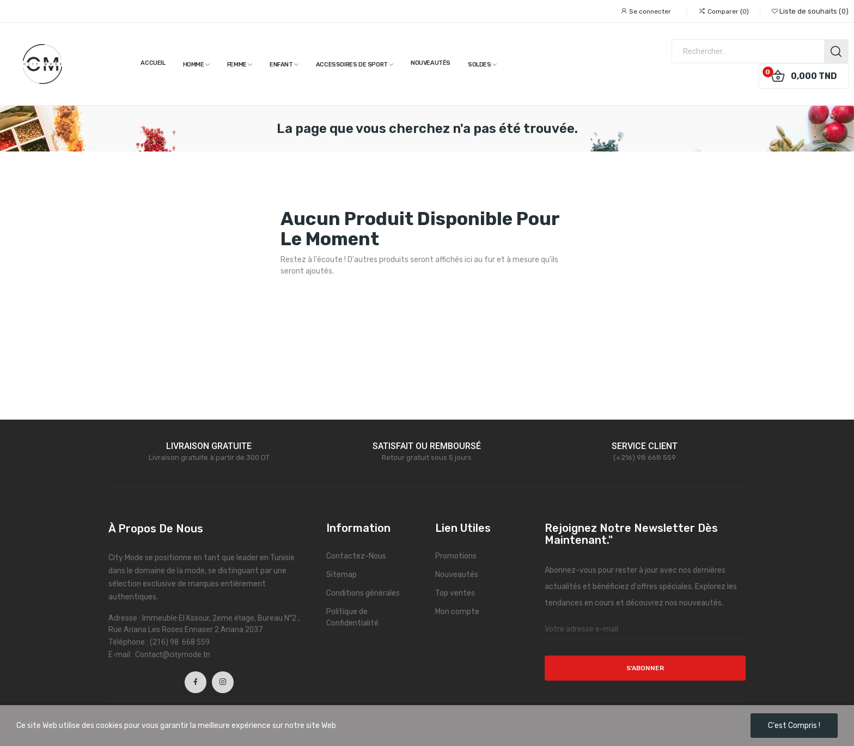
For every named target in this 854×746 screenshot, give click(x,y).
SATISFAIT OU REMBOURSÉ (427, 446)
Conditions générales (363, 593)
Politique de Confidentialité (352, 617)
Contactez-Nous (356, 556)
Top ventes (455, 593)
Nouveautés (456, 574)
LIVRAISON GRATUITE (209, 446)
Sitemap (341, 574)
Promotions (456, 556)
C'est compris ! (794, 725)
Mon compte (457, 611)
